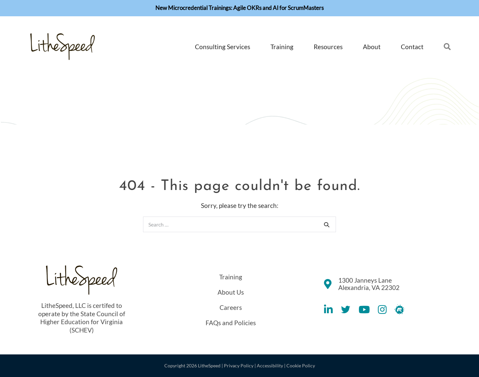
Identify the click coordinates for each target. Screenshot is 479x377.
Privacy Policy (238, 365)
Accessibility (270, 365)
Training (281, 46)
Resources (328, 46)
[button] (438, 47)
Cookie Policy (300, 365)
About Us (231, 292)
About (372, 46)
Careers (231, 307)
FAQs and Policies (231, 323)
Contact (412, 46)
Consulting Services (222, 46)
